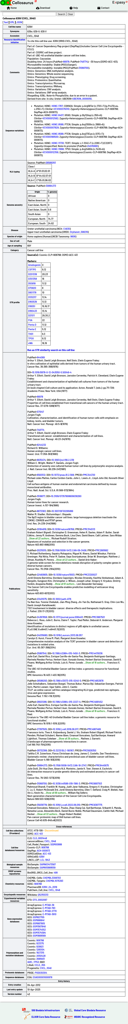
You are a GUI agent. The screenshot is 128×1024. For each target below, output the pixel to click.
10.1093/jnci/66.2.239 (63, 459)
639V (42, 856)
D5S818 (32, 283)
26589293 (51, 162)
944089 (41, 357)
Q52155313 (43, 894)
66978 (66, 61)
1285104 (40, 949)
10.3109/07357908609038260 (66, 496)
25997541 (41, 653)
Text (6, 22)
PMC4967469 (94, 729)
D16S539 (32, 301)
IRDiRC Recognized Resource (89, 1016)
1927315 (40, 952)
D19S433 (32, 310)
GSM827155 (38, 917)
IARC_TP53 (33, 961)
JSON (19, 22)
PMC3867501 (98, 617)
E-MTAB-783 (49, 907)
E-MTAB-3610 (49, 914)
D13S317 (32, 297)
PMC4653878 (97, 680)
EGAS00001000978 (42, 977)
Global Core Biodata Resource (90, 1010)
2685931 (40, 958)
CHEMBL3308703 (52, 877)
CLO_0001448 (40, 838)
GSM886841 (38, 920)
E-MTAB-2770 (50, 910)
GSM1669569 (39, 935)
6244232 (41, 444)
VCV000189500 (50, 136)
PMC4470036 (95, 653)
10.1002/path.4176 (62, 598)
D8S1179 (32, 292)
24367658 (42, 617)
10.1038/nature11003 (63, 574)
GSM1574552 (39, 929)
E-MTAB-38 (48, 904)
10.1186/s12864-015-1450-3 (66, 653)
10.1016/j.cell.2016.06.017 (65, 729)
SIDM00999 (56, 844)
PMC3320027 (90, 574)
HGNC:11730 (58, 142)
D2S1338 (32, 274)
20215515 (41, 550)
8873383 (41, 511)
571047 (40, 411)
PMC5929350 (89, 750)
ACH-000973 (43, 850)
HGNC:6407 (57, 115)
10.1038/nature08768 (63, 529)
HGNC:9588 (57, 124)
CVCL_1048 (50, 841)
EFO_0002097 (40, 899)
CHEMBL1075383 (54, 880)
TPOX (31, 338)
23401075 (42, 598)
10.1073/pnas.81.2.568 (62, 474)
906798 (45, 847)
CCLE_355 (40, 964)
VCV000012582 (50, 118)
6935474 (41, 459)
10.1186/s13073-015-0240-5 (67, 680)
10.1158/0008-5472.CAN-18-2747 (69, 765)
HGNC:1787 (57, 105)
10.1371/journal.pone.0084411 (68, 617)
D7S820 (32, 287)
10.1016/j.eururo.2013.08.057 (68, 635)
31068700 (84, 67)
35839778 (42, 804)
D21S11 (31, 315)
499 (56, 872)
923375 (40, 943)
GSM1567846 (39, 926)
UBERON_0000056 (82, 98)
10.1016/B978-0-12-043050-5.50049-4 (52, 372)
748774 (84, 61)
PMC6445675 (102, 765)
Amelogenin (34, 264)
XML (12, 22)
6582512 (41, 474)
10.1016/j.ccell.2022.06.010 (66, 804)
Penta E (32, 329)
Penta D (32, 324)
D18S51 (31, 306)
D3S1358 (32, 278)
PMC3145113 (89, 529)
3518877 (41, 496)
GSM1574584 (39, 932)
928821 (40, 946)
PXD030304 (41, 972)
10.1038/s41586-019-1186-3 (66, 783)
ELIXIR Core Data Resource (45, 1016)
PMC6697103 (95, 783)
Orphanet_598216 (79, 231)
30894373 (51, 185)
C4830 (66, 228)
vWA (30, 343)
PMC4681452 (96, 701)
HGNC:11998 (58, 148)
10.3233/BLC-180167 (63, 750)
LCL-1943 (45, 859)
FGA (30, 320)
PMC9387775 (95, 804)
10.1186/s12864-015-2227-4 (66, 701)
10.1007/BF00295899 (62, 511)
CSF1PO (32, 269)
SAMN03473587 (48, 864)
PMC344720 (89, 474)
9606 (73, 236)
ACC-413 (38, 833)
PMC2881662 (101, 550)
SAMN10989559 (47, 867)
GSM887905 (39, 923)
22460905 (42, 574)
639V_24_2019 (49, 886)
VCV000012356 (50, 152)
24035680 (92, 145)
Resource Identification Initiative (14, 40)
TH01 (30, 333)
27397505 (42, 729)
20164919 (41, 529)
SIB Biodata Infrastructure (45, 1010)
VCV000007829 (51, 127)
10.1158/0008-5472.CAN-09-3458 (69, 550)
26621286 (42, 701)
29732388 (42, 750)
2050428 (41, 955)
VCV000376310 (61, 108)
